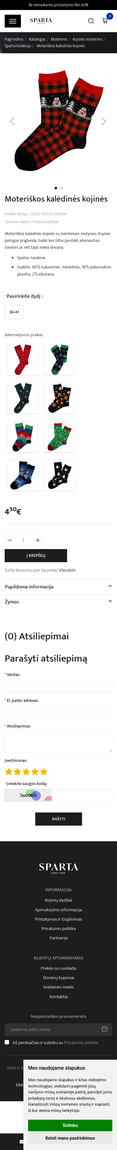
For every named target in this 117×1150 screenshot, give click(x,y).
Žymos (12, 602)
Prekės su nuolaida (58, 968)
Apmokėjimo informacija (58, 910)
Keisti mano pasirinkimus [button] (70, 1138)
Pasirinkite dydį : (25, 296)
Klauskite (67, 570)
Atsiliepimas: (19, 726)
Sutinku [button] (70, 1125)
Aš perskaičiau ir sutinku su (55, 1043)
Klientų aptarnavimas (59, 958)
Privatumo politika (58, 928)
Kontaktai (59, 996)
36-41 (14, 312)
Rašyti (58, 818)
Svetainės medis (58, 987)
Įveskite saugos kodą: (27, 783)
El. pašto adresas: (23, 700)
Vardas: (13, 674)
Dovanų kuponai (58, 977)
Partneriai (59, 938)
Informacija (58, 890)
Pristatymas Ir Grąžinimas (58, 919)
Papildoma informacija (29, 587)
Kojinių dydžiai (58, 900)
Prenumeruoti (104, 1030)
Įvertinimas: (16, 760)
